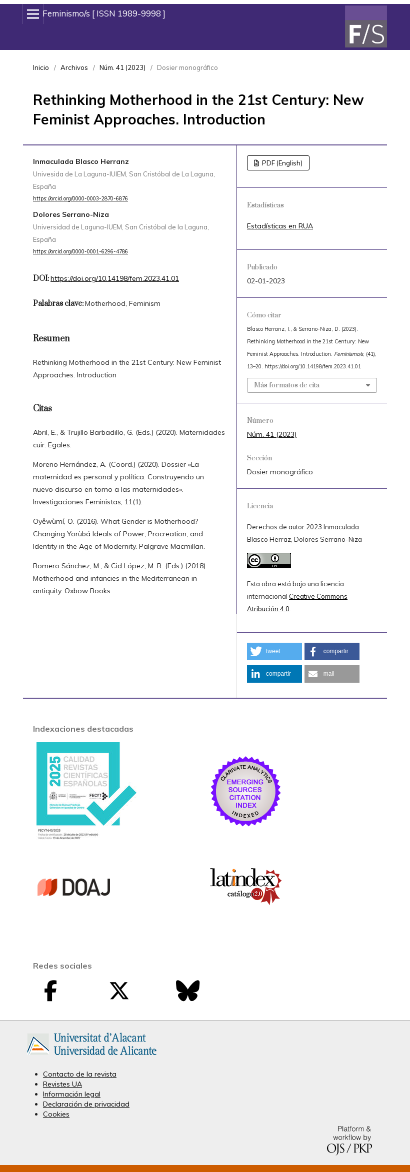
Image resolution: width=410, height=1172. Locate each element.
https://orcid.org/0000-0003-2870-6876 (80, 198)
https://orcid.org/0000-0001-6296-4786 (80, 251)
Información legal (71, 1094)
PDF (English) (281, 163)
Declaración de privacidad (86, 1104)
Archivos (74, 67)
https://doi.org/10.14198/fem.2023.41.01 (114, 278)
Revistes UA (62, 1084)
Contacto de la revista (79, 1074)
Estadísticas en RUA (280, 225)
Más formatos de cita (287, 385)
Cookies (56, 1114)
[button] (274, 651)
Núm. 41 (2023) (123, 67)
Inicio (41, 67)
